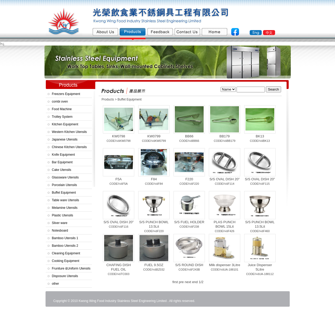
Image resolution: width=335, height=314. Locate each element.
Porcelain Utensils (64, 185)
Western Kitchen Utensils (69, 132)
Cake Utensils (61, 170)
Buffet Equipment (64, 192)
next (188, 282)
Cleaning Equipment (66, 253)
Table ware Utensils (65, 200)
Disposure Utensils (65, 276)
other (55, 283)
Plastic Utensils (62, 215)
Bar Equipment (62, 162)
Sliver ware (59, 223)
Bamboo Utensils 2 (65, 246)
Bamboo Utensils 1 (65, 238)
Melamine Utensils (64, 208)
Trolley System (62, 117)
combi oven (60, 101)
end (195, 282)
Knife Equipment (63, 154)
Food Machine (62, 109)
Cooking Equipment (65, 261)
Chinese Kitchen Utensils (69, 147)
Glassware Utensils (65, 177)
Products (108, 99)
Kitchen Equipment (65, 124)
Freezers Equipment (66, 94)
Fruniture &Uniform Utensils (71, 268)
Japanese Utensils (64, 139)
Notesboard (60, 230)
